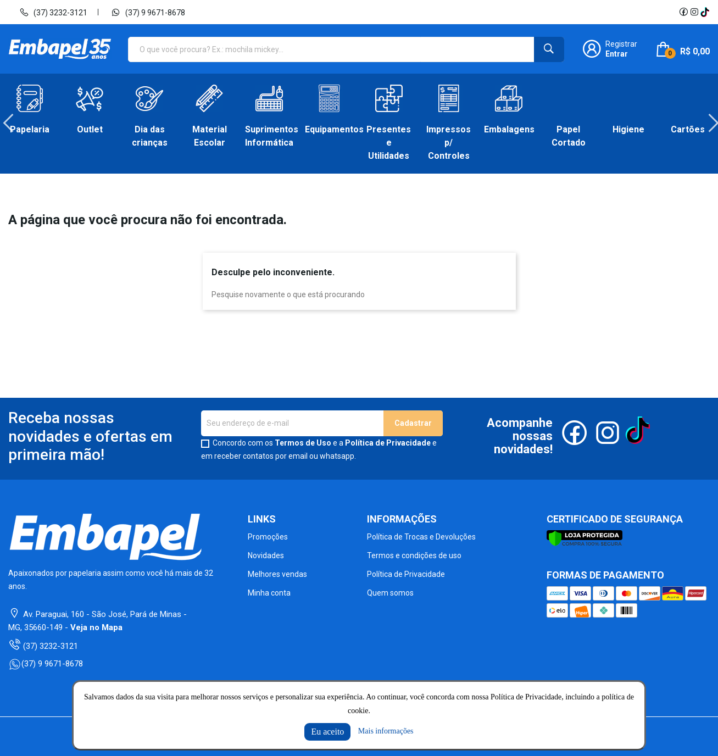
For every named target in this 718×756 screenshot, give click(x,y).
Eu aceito (327, 731)
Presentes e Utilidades (388, 142)
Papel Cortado (569, 136)
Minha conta (269, 592)
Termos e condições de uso (414, 555)
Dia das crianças (150, 136)
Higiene (628, 129)
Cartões (688, 129)
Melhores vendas (277, 574)
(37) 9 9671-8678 (148, 12)
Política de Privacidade (388, 442)
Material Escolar (209, 136)
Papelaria (29, 129)
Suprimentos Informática (269, 136)
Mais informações (386, 731)
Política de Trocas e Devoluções (421, 536)
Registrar (621, 44)
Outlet (90, 129)
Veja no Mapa (96, 627)
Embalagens (508, 129)
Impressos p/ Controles (448, 142)
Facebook (683, 12)
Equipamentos (329, 129)
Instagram (694, 12)
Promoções (268, 536)
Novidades (266, 555)
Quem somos (390, 592)
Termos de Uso (303, 442)
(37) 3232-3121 (53, 12)
